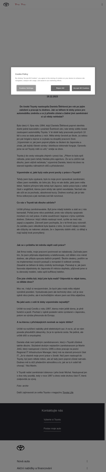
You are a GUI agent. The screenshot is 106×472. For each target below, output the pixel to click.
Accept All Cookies (81, 88)
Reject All (60, 88)
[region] (53, 81)
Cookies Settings (26, 88)
